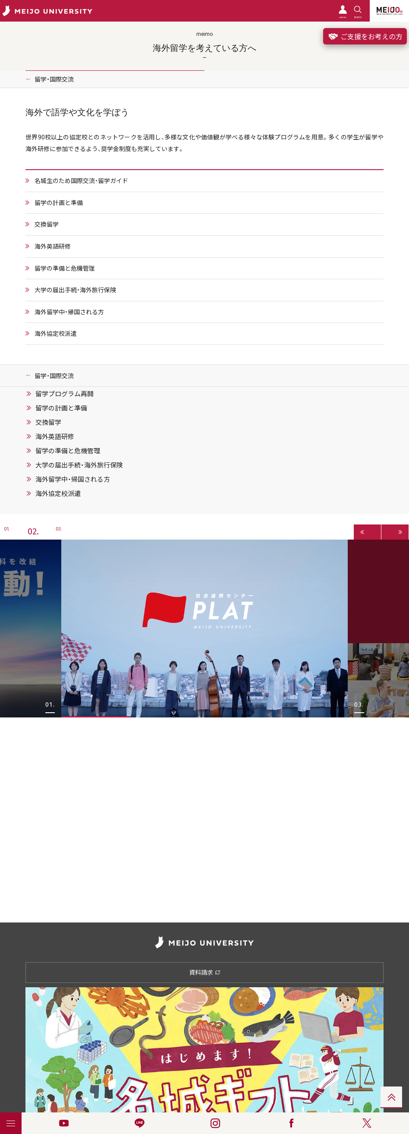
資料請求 (204, 972)
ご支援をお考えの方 (365, 36)
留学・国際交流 (54, 79)
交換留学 (47, 224)
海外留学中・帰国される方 (69, 311)
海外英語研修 (53, 246)
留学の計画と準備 (59, 202)
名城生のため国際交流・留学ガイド (81, 180)
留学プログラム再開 (64, 393)
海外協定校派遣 (56, 333)
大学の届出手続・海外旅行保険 (75, 289)
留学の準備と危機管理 (65, 268)
